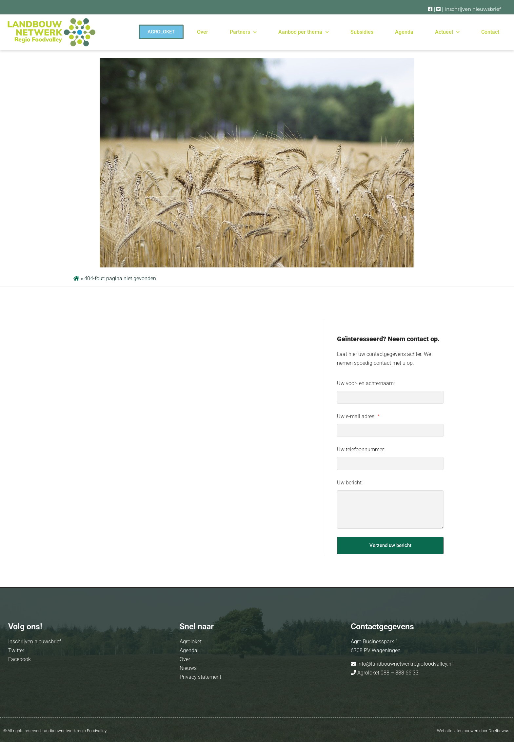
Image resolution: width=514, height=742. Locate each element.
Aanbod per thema (303, 32)
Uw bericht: (350, 482)
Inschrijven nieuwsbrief (473, 9)
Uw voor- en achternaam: (366, 383)
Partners (243, 32)
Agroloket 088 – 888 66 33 (387, 673)
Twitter (16, 650)
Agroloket (191, 641)
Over (202, 32)
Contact (490, 32)
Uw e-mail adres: (357, 416)
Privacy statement (200, 677)
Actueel (447, 32)
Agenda (404, 32)
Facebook (19, 659)
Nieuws (188, 668)
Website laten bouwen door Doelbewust (474, 730)
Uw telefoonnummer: (361, 449)
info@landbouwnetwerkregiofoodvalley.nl (404, 664)
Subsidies (361, 32)
